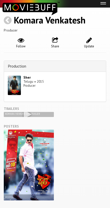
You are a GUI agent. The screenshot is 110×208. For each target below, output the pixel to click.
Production (17, 66)
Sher (27, 77)
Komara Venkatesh (50, 20)
